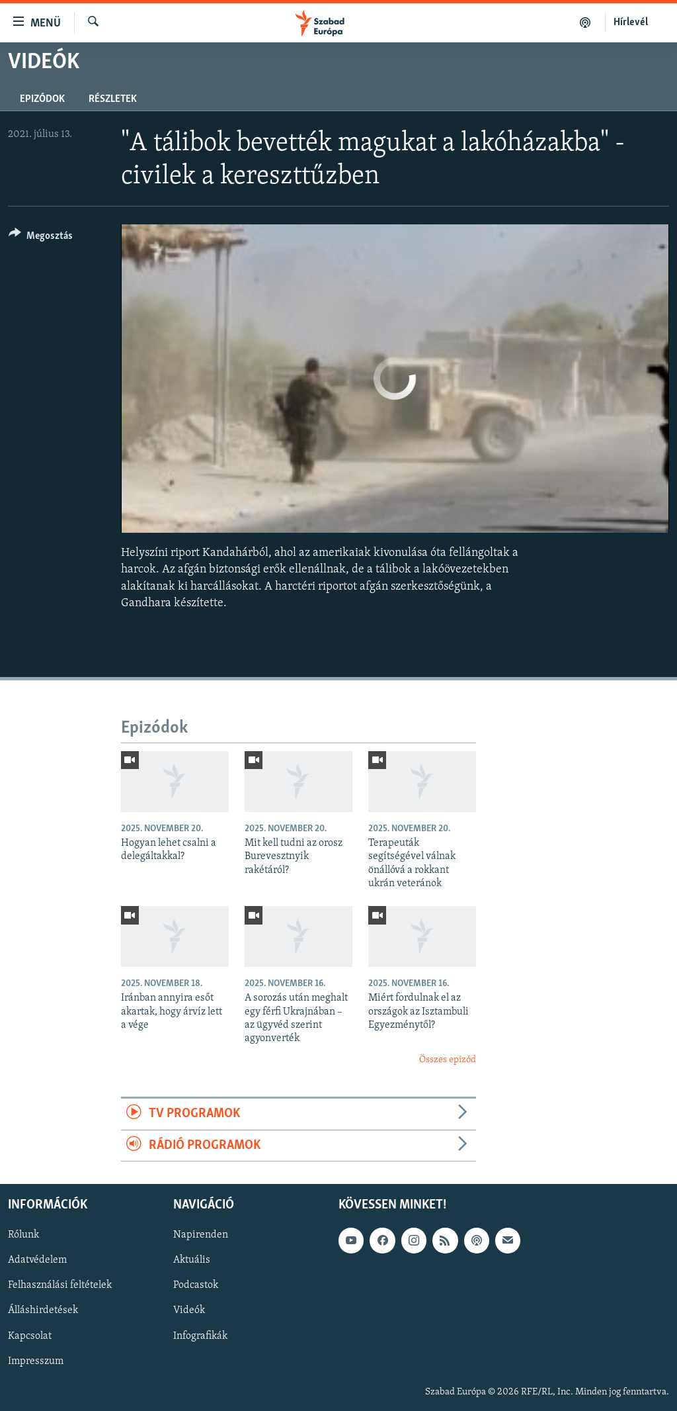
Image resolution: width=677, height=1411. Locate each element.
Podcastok (195, 1285)
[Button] (41, 237)
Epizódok (42, 99)
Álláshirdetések (43, 1310)
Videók (189, 1310)
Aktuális (191, 1260)
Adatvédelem (37, 1260)
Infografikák (200, 1335)
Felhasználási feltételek (60, 1285)
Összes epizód (447, 1060)
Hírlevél (631, 22)
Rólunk (23, 1235)
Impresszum (35, 1361)
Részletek (113, 99)
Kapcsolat (30, 1335)
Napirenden (200, 1235)
